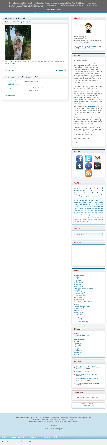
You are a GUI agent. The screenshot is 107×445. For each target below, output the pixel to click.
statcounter (77, 204)
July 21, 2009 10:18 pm (31, 90)
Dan (24, 22)
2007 (98, 217)
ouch (95, 191)
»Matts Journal (78, 286)
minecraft (100, 219)
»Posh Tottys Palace (80, 295)
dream (97, 212)
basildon (76, 219)
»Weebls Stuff (78, 352)
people (98, 206)
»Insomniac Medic (79, 320)
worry (85, 221)
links (95, 199)
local (78, 206)
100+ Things (88, 48)
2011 (97, 214)
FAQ (77, 48)
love (85, 216)
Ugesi (18, 441)
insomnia (99, 197)
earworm (76, 216)
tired (82, 195)
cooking (85, 219)
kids (97, 193)
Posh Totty (10, 81)
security (93, 214)
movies (91, 201)
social (94, 204)
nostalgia (80, 214)
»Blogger (77, 341)
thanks (76, 208)
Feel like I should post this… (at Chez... (87, 383)
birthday (87, 197)
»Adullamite (77, 277)
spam (81, 206)
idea (75, 210)
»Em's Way (77, 310)
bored (75, 217)
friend (82, 217)
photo (91, 191)
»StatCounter (78, 350)
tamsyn (81, 201)
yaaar (95, 210)
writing (88, 221)
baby (83, 210)
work (97, 204)
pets (80, 203)
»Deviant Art (77, 343)
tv (92, 206)
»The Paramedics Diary (81, 322)
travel (83, 221)
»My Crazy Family (79, 292)
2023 (101, 217)
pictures (93, 195)
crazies (93, 197)
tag (80, 221)
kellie (85, 191)
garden (95, 219)
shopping (90, 203)
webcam (100, 210)
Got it (59, 10)
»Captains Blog (78, 279)
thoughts (100, 208)
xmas (101, 203)
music (76, 203)
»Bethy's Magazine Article (81, 336)
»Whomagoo (78, 314)
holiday (84, 199)
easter (89, 212)
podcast (91, 217)
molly (79, 210)
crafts (101, 214)
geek (101, 193)
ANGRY (101, 216)
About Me (94, 46)
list (102, 206)
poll (85, 214)
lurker (92, 212)
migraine (89, 204)
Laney (9, 88)
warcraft (81, 208)
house (85, 203)
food (85, 208)
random (92, 193)
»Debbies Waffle (79, 308)
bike (81, 219)
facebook (90, 219)
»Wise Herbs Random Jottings (83, 301)
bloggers (77, 199)
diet (96, 208)
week (101, 204)
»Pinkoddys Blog (79, 294)
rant (86, 188)
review (89, 206)
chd (93, 208)
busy (81, 193)
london (81, 216)
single (96, 203)
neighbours (76, 221)
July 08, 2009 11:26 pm (14, 84)
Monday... (79, 371)
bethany (77, 195)
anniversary (84, 212)
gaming (83, 204)
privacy (92, 210)
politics (89, 216)
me (91, 188)
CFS (85, 206)
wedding (89, 208)
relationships (99, 201)
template (100, 195)
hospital (87, 217)
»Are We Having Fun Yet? (82, 307)
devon (79, 217)
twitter (93, 216)
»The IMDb (77, 345)
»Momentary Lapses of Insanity (83, 288)
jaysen (100, 199)
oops (86, 201)
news (76, 197)
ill (84, 193)
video (90, 199)
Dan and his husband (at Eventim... (86, 374)
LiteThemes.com (33, 441)
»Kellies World (78, 282)
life (75, 206)
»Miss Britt (77, 290)
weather (81, 197)
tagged (100, 191)
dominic (87, 210)
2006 (95, 217)
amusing (78, 188)
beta (94, 206)
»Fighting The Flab (79, 281)
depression (77, 212)
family (87, 195)
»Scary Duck (78, 297)
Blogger (92, 405)
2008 (97, 216)
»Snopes (76, 349)
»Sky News (77, 347)
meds (76, 201)
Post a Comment (10, 95)
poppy (88, 214)
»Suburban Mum (79, 299)
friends (76, 193)
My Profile (85, 46)
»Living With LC (79, 284)
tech (87, 193)
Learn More (51, 10)
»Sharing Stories (79, 312)
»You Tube (77, 354)
